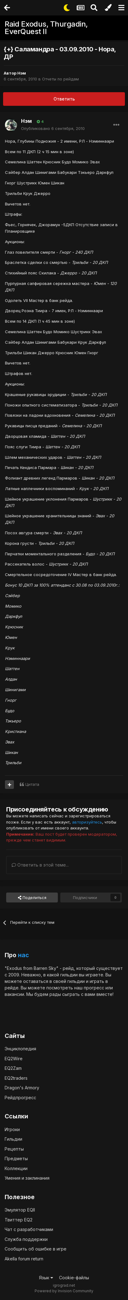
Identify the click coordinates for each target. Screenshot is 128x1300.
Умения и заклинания (27, 1178)
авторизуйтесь (87, 822)
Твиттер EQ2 (18, 1219)
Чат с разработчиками (29, 1229)
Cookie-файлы (74, 1277)
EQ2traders (16, 1078)
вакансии (14, 994)
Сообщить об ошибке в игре (35, 1248)
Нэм (21, 73)
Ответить (64, 98)
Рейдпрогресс (20, 1097)
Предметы (16, 1158)
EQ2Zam (13, 1068)
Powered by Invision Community (64, 1291)
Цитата (32, 784)
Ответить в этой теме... (40, 864)
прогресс (94, 987)
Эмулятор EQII (20, 1209)
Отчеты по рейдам (60, 78)
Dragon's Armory (22, 1087)
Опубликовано (53, 128)
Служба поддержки (26, 1239)
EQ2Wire (14, 1058)
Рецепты (14, 1148)
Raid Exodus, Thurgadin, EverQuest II (46, 27)
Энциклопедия (20, 1048)
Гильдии (13, 1139)
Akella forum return (24, 1258)
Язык (46, 1277)
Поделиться (32, 897)
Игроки (12, 1129)
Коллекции (16, 1168)
